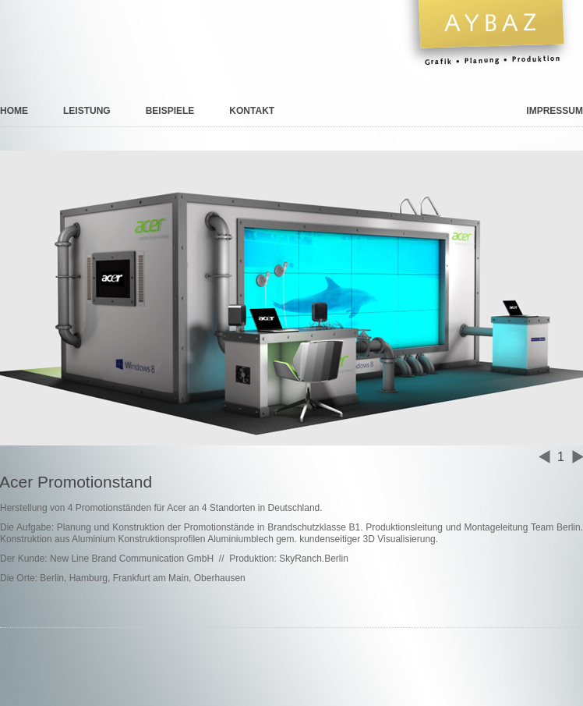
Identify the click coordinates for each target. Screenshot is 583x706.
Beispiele (170, 110)
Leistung (87, 110)
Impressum (554, 110)
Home (14, 110)
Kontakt (251, 110)
